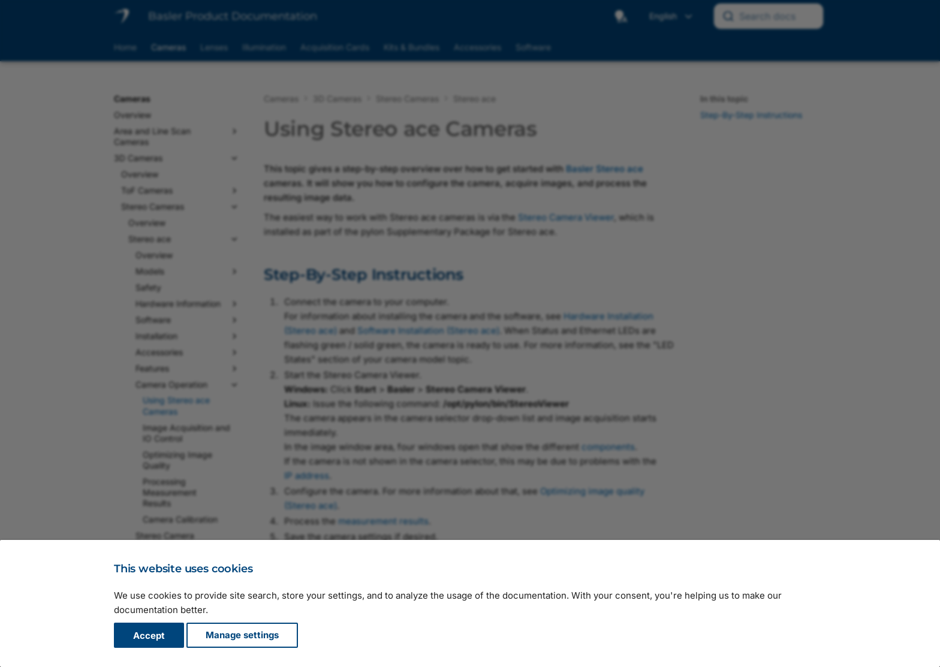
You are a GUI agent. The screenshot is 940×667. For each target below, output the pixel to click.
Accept (149, 635)
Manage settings (242, 635)
